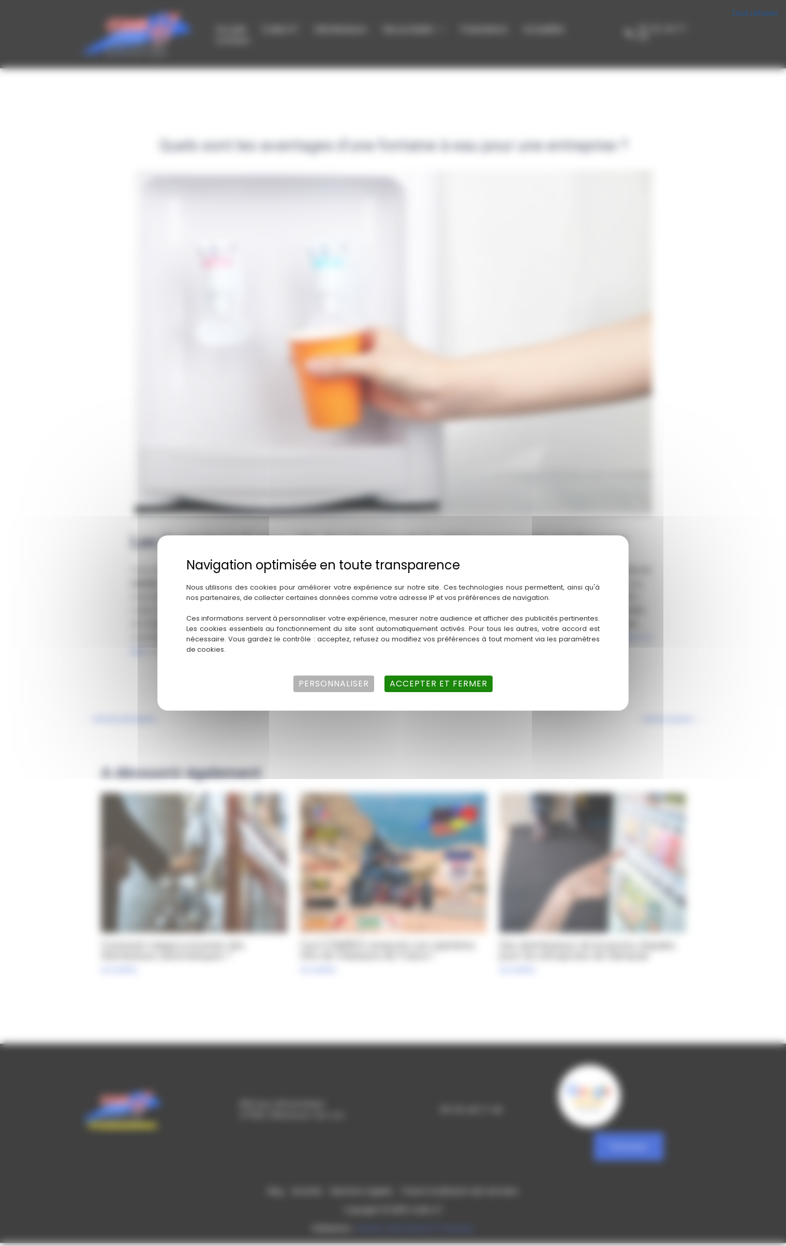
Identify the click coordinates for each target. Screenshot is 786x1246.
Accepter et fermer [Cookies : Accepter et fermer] (438, 684)
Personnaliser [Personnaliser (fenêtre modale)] (334, 684)
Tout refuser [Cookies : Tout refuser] (755, 13)
